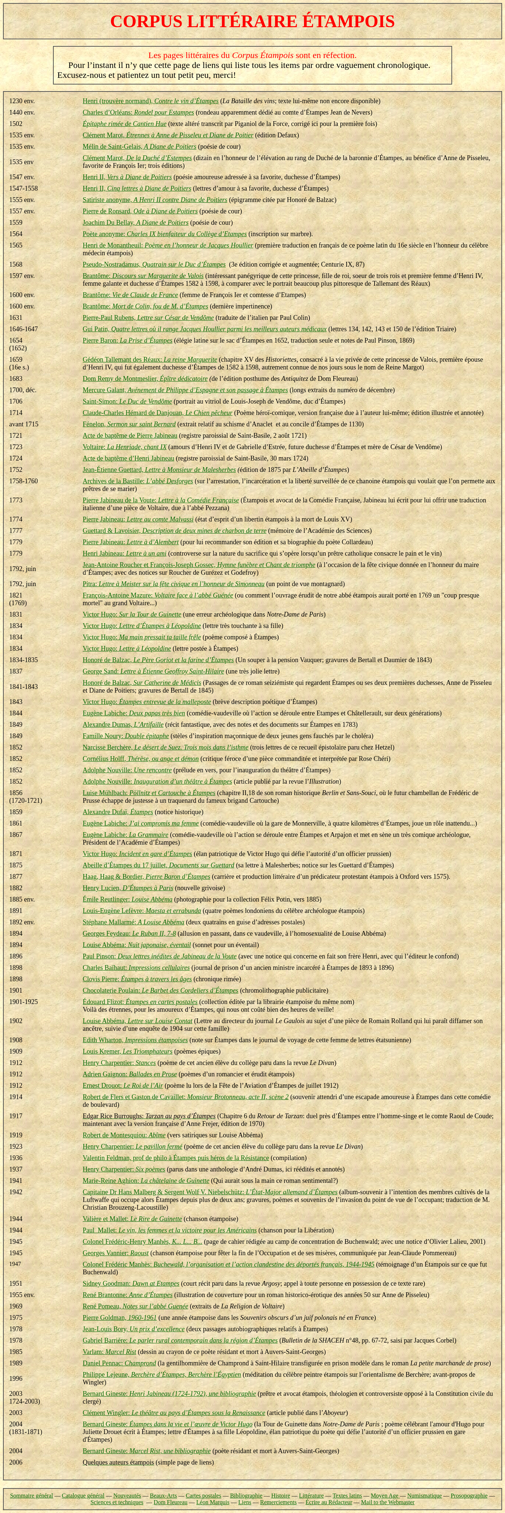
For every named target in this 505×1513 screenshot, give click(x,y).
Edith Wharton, (135, 1040)
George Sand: (153, 671)
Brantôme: (143, 275)
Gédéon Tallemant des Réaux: (150, 359)
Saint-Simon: (127, 401)
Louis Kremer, (127, 1051)
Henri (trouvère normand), (151, 101)
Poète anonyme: (165, 234)
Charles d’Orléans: (138, 112)
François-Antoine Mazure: (158, 595)
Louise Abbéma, (137, 1021)
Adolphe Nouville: (127, 770)
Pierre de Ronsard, (140, 211)
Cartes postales (203, 1495)
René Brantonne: (127, 1295)
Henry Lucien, (128, 888)
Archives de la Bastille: (138, 481)
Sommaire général (31, 1495)
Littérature (311, 1495)
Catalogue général (83, 1495)
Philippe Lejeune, (162, 1374)
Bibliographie (246, 1495)
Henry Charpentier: (119, 1062)
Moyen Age (385, 1495)
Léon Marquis (212, 1502)
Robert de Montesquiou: (124, 1135)
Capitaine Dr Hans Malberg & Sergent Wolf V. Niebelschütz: (210, 1192)
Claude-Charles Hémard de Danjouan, (157, 412)
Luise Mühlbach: (149, 793)
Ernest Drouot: (123, 1085)
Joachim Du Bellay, (136, 222)
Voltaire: (124, 447)
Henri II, (127, 177)
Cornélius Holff (141, 758)
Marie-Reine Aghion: (146, 1180)
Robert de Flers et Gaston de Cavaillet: (186, 1097)
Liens (244, 1502)
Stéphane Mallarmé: (133, 922)
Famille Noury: (126, 736)
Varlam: (109, 1351)
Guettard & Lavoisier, (174, 530)
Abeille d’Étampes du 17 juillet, (158, 865)
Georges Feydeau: (129, 933)
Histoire (280, 1495)
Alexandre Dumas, (123, 724)
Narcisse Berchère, (165, 747)
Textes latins (347, 1495)
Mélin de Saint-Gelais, (139, 146)
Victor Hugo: (132, 614)
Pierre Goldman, (120, 1317)
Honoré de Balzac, (158, 660)
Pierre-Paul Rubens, (148, 317)
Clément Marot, (168, 135)
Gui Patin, (205, 329)
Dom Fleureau (170, 1502)
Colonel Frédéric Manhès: (229, 1264)
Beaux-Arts (163, 1495)
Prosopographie (469, 1495)
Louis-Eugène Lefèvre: (142, 910)
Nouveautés (127, 1495)
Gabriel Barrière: (180, 1340)
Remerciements (278, 1502)
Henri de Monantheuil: (168, 245)
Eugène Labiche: (134, 713)
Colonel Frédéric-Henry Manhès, (142, 1241)
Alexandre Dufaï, (118, 812)
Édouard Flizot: (140, 1001)
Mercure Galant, (185, 390)
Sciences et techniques (116, 1502)
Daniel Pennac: (119, 1363)
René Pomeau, (135, 1306)
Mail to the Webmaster (388, 1502)
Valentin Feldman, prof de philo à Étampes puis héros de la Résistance (176, 1158)
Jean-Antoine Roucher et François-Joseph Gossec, (199, 564)
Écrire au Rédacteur (328, 1502)
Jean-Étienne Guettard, (159, 469)
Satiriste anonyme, (155, 199)
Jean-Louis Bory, (134, 1329)
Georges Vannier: (115, 1253)
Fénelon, (129, 424)
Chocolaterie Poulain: (160, 990)
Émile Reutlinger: (127, 899)
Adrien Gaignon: (130, 1074)
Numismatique (424, 1495)
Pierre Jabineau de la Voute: (161, 500)
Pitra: (174, 584)
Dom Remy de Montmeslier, (145, 378)
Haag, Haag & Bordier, (146, 876)
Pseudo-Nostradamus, (154, 264)
